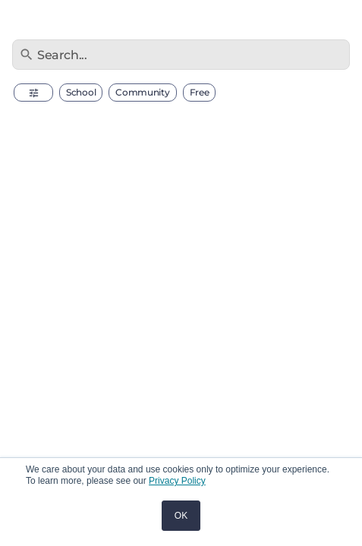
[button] (33, 92)
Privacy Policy (177, 480)
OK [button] (181, 515)
